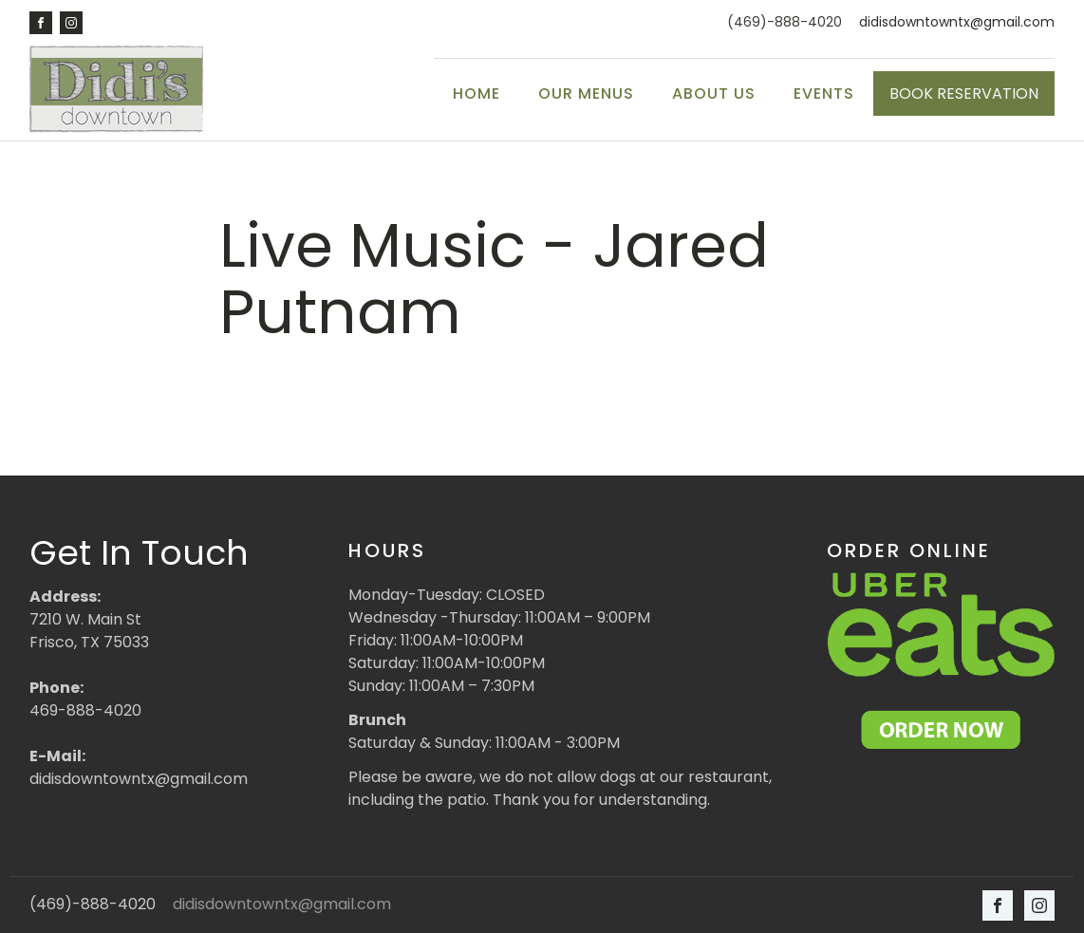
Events (824, 93)
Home (476, 93)
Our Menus (586, 93)
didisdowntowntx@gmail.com (957, 22)
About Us (714, 93)
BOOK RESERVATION (963, 93)
